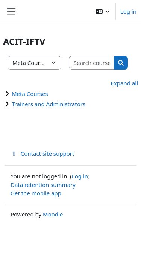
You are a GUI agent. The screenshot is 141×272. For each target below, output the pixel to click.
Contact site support (42, 153)
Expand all (124, 83)
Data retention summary (43, 185)
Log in (128, 11)
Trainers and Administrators (48, 104)
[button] (102, 11)
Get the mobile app (36, 193)
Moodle (53, 214)
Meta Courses (30, 93)
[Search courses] (92, 63)
